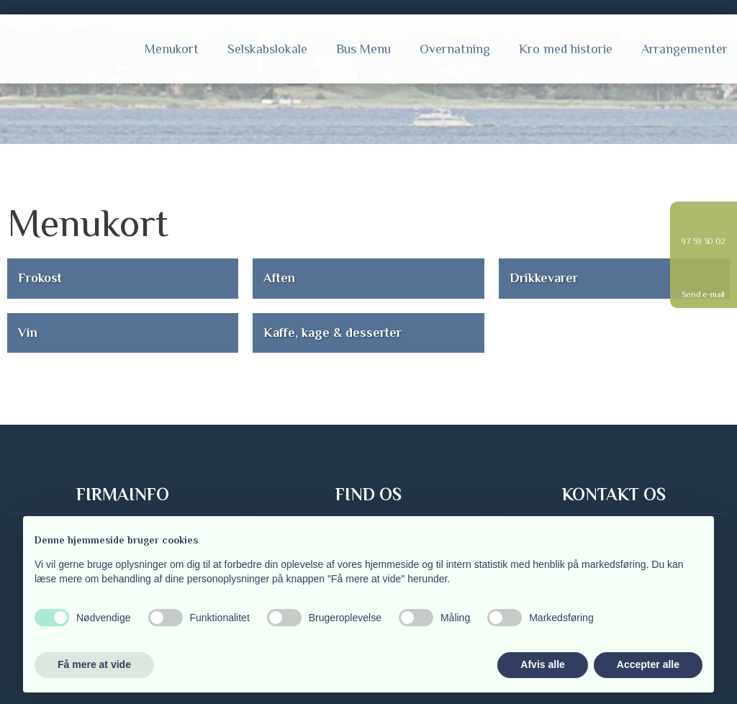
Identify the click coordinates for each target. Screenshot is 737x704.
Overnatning (455, 49)
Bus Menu (363, 49)
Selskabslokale (267, 49)
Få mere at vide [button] (94, 664)
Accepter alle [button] (648, 664)
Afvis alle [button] (542, 664)
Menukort (172, 49)
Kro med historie (565, 49)
